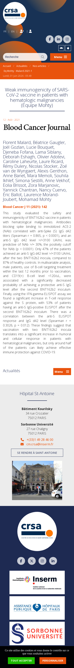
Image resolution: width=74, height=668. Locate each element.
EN (12, 31)
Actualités (21, 66)
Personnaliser (52, 660)
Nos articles (39, 66)
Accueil (7, 66)
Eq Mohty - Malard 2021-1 (18, 71)
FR (5, 31)
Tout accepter (21, 660)
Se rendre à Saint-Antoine (37, 453)
